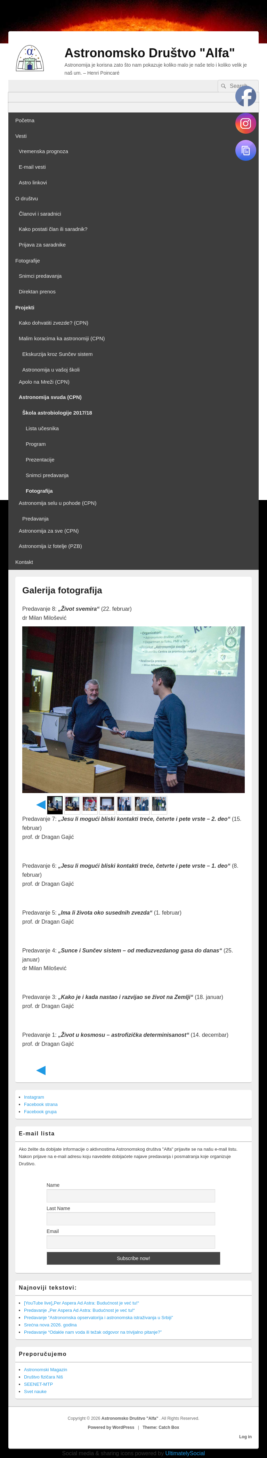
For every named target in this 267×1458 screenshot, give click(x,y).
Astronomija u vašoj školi (51, 370)
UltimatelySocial (185, 1453)
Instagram (34, 1097)
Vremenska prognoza (43, 151)
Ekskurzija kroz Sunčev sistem (57, 354)
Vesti (21, 136)
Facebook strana (41, 1104)
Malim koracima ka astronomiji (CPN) (62, 338)
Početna (24, 120)
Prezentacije (40, 460)
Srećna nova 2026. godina (50, 1324)
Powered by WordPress (111, 1427)
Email (53, 1231)
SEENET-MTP (38, 1384)
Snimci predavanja (40, 276)
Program (36, 444)
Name (53, 1185)
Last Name (58, 1208)
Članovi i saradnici (40, 214)
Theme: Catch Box (161, 1427)
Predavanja (35, 519)
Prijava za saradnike (42, 245)
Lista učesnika (42, 428)
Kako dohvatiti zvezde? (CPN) (53, 323)
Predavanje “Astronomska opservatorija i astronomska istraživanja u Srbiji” (98, 1317)
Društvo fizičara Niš (43, 1377)
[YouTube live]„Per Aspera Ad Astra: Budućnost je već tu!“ (81, 1303)
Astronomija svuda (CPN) (50, 397)
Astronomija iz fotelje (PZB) (50, 546)
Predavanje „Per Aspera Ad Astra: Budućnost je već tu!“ (79, 1310)
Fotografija (39, 491)
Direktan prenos (37, 291)
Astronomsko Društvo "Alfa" (150, 53)
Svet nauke (35, 1391)
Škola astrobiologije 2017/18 (57, 413)
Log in (245, 1436)
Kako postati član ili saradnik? (53, 229)
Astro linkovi (33, 182)
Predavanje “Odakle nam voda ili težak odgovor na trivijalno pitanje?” (93, 1332)
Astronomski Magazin (45, 1369)
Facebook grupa (40, 1111)
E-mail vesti (32, 167)
